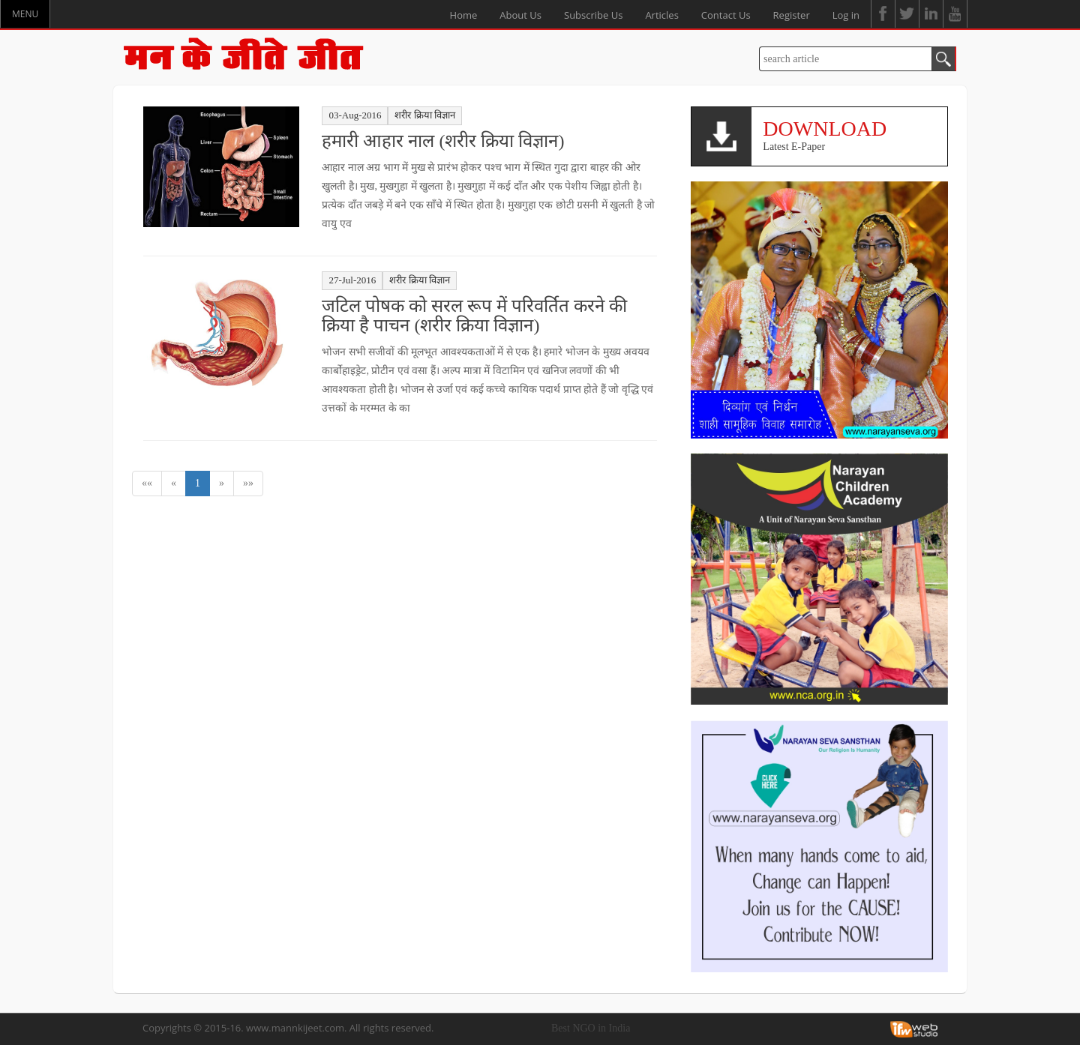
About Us (521, 15)
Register (791, 15)
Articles (661, 15)
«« (147, 483)
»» (248, 483)
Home (464, 15)
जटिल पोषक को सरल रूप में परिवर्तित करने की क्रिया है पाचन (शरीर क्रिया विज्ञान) (474, 315)
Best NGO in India (590, 1028)
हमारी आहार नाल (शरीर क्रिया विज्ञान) (443, 141)
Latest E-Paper (849, 134)
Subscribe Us (593, 15)
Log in (846, 15)
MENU (25, 13)
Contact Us (726, 15)
